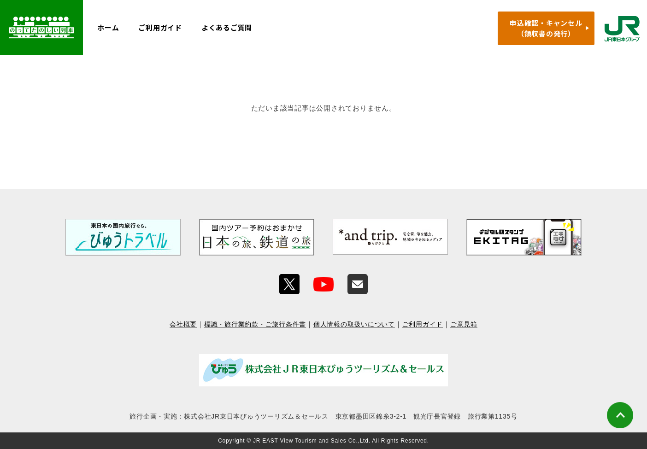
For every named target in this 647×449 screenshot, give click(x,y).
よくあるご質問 (226, 27)
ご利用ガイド (160, 27)
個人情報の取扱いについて (354, 324)
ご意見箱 (463, 324)
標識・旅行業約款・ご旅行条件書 (255, 324)
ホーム (108, 27)
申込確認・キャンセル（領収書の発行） (546, 28)
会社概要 (183, 324)
